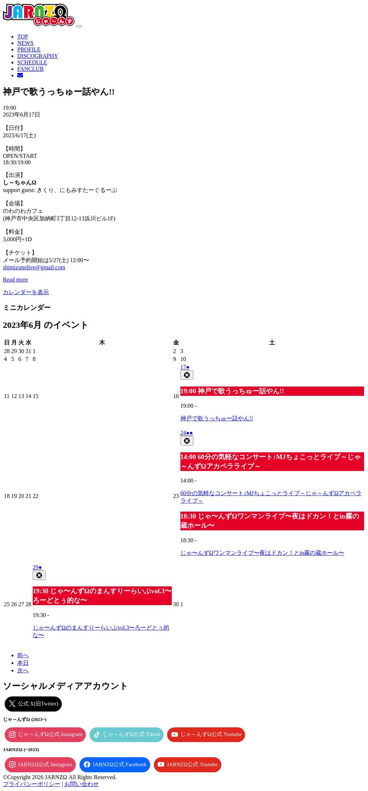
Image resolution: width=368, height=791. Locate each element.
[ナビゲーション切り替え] (79, 26)
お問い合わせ (81, 784)
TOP (22, 36)
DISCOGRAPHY (37, 56)
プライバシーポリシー (31, 784)
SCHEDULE (32, 62)
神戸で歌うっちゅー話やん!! (216, 418)
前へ (23, 655)
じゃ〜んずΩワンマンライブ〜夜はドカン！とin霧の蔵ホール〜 (262, 553)
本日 (23, 663)
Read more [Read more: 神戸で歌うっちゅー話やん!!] (15, 279)
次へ (23, 670)
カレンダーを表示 (26, 292)
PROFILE (29, 49)
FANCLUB (30, 69)
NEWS (25, 43)
